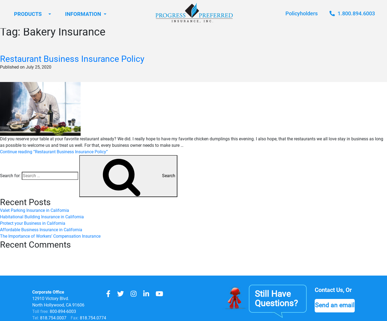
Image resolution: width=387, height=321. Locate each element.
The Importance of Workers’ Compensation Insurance (50, 236)
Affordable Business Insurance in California (41, 229)
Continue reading (54, 151)
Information (83, 14)
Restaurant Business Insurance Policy (72, 59)
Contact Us (329, 290)
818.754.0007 (52, 317)
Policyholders (301, 13)
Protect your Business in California (32, 223)
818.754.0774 (92, 317)
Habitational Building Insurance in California (42, 216)
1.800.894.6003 (352, 13)
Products (28, 14)
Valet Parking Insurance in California (34, 210)
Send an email (334, 305)
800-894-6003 (63, 311)
